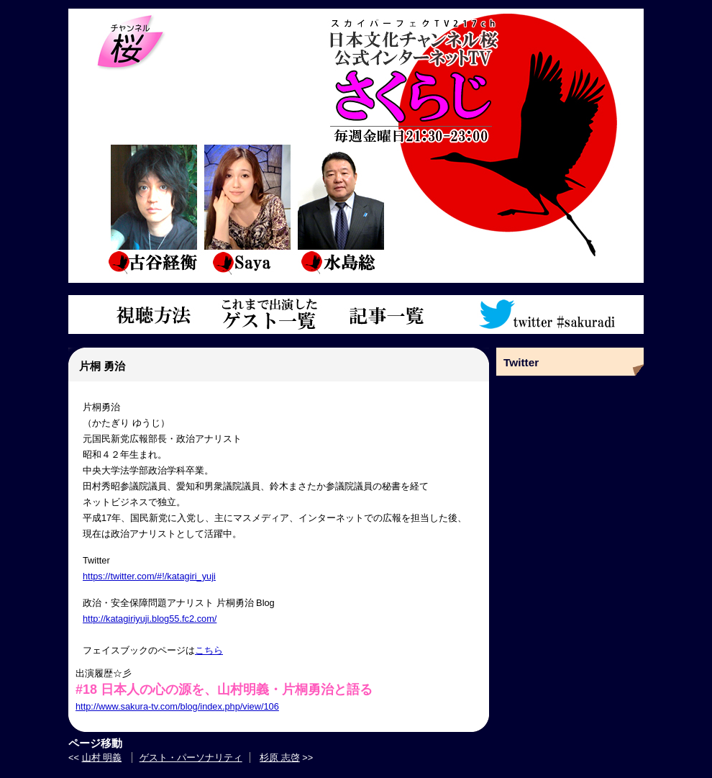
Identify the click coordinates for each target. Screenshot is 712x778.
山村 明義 (102, 757)
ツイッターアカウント (548, 315)
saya (246, 208)
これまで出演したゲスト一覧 (269, 315)
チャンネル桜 (131, 43)
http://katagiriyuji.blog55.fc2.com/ (149, 618)
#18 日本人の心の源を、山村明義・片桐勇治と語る (224, 689)
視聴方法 (151, 315)
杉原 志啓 (280, 757)
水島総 (340, 208)
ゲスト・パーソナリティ (191, 757)
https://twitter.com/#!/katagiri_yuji (149, 576)
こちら (209, 650)
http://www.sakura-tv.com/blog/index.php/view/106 (177, 706)
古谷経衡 (153, 208)
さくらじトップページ (480, 77)
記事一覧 (387, 315)
